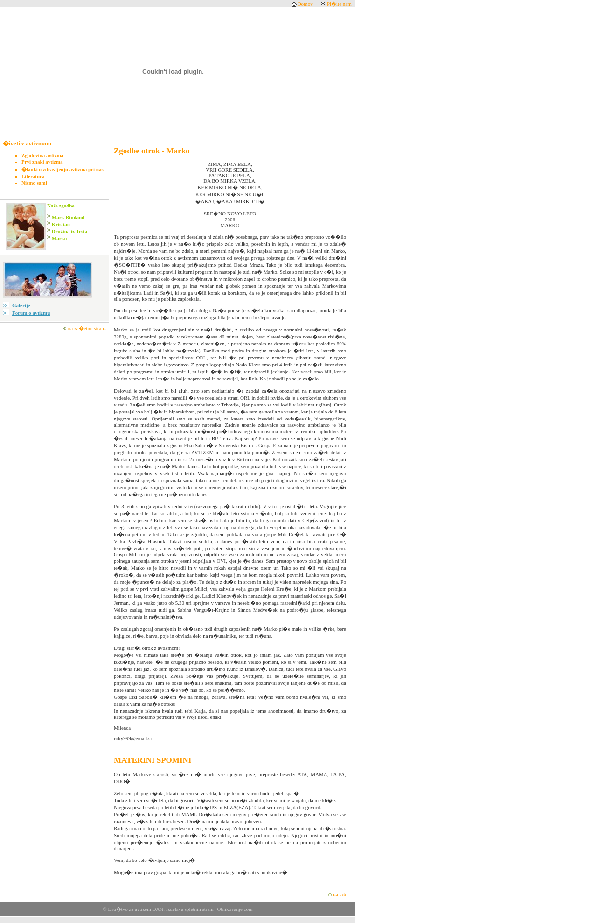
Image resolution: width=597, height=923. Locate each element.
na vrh (339, 894)
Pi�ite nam (339, 4)
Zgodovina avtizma (42, 155)
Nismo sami (34, 183)
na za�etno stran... (88, 328)
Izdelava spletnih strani (190, 909)
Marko (59, 238)
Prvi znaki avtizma (42, 162)
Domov (305, 4)
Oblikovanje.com (234, 909)
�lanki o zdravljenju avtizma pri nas (62, 169)
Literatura (32, 176)
